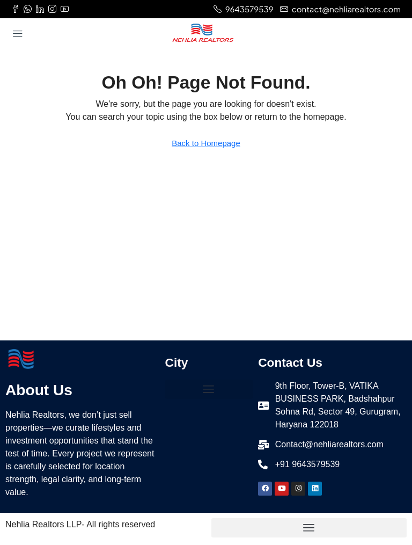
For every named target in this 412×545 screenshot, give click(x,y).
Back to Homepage (206, 143)
